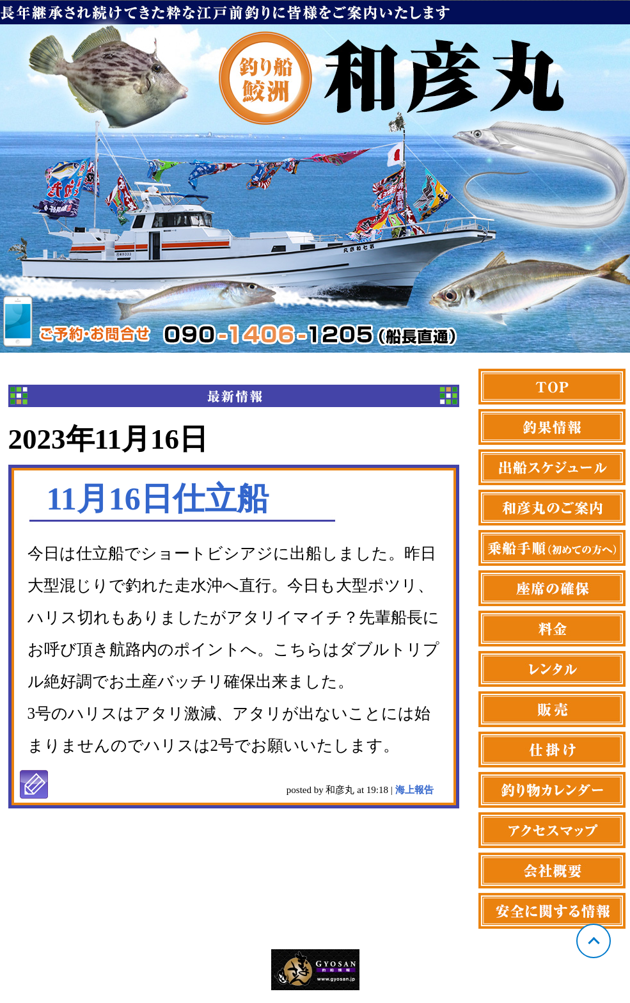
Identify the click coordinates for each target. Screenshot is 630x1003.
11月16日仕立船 (158, 499)
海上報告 (414, 790)
